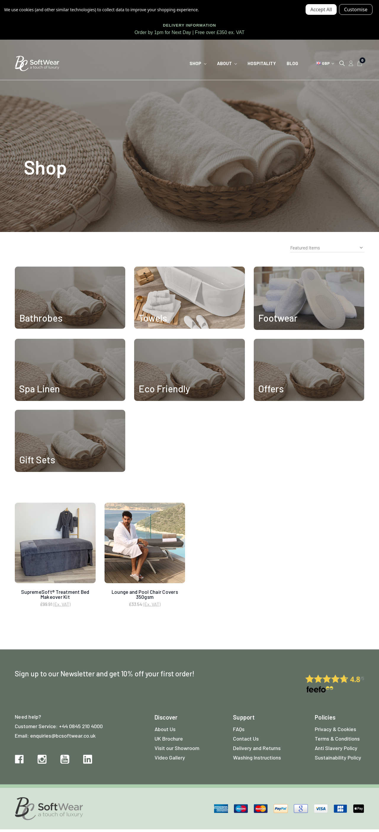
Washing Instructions (257, 760)
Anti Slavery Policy (336, 750)
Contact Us (246, 741)
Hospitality (262, 63)
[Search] (342, 63)
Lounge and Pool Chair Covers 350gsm (145, 594)
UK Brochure (169, 741)
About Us (165, 731)
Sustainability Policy (338, 760)
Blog (292, 63)
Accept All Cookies (321, 9)
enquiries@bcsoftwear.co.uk (63, 738)
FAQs (239, 731)
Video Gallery (170, 760)
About (227, 63)
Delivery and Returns (257, 750)
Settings (355, 9)
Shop (198, 63)
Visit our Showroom (177, 750)
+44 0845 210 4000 (81, 728)
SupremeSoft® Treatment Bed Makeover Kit (55, 594)
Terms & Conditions (337, 741)
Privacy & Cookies (335, 731)
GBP (325, 63)
